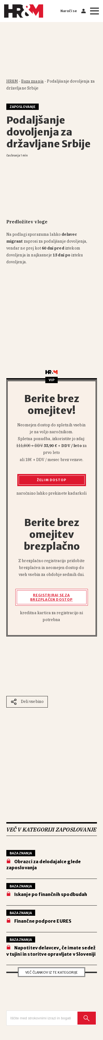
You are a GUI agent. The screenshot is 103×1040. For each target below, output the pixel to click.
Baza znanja (32, 81)
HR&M (12, 81)
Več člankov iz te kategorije (51, 972)
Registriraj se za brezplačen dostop (51, 597)
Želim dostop (51, 480)
